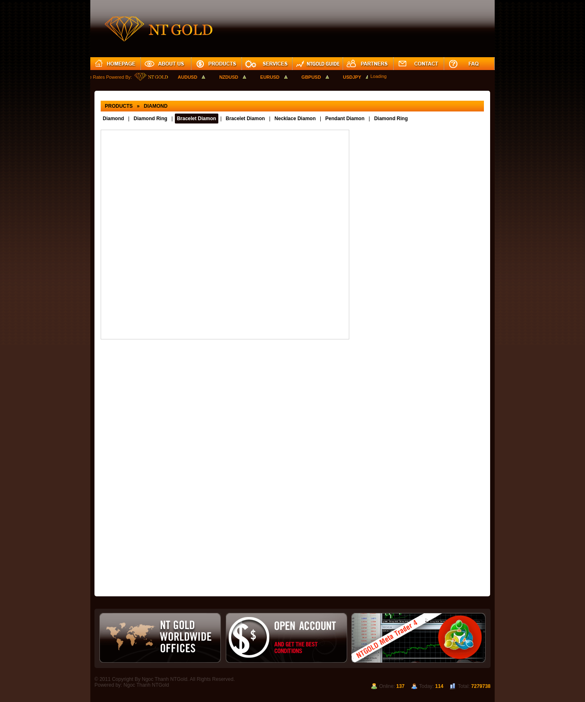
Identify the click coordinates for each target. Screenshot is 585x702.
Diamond (113, 118)
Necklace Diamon (295, 118)
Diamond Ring (150, 118)
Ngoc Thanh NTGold (146, 685)
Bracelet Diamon (196, 118)
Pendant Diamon (345, 118)
